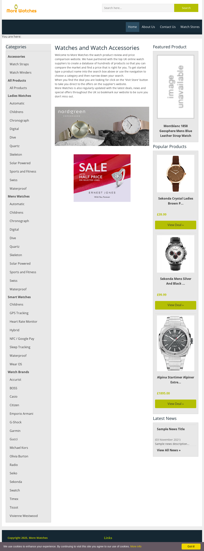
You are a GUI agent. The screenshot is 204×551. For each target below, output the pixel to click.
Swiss (13, 180)
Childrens (16, 112)
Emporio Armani (21, 414)
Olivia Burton (19, 456)
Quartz (14, 146)
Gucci (13, 439)
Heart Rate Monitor (23, 321)
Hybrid (14, 330)
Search (186, 8)
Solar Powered (20, 163)
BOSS (13, 388)
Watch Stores (190, 27)
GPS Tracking (19, 313)
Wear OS (16, 364)
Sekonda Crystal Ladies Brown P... (175, 200)
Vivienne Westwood (23, 516)
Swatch (15, 490)
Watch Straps (19, 64)
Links (108, 538)
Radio (14, 465)
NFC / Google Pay (22, 339)
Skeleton (16, 154)
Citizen (14, 405)
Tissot (14, 507)
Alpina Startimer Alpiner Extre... (175, 379)
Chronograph (19, 120)
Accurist (15, 379)
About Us (149, 27)
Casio (13, 396)
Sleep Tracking (20, 347)
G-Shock (15, 422)
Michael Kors (19, 448)
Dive (13, 137)
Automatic (17, 103)
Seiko (13, 473)
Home (134, 27)
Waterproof (18, 188)
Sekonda (16, 482)
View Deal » (176, 225)
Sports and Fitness (23, 171)
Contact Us (168, 27)
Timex (14, 499)
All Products (18, 88)
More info (135, 546)
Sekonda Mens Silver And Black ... (175, 281)
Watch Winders (20, 72)
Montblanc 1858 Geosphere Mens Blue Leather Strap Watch (176, 96)
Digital (14, 129)
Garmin (15, 431)
